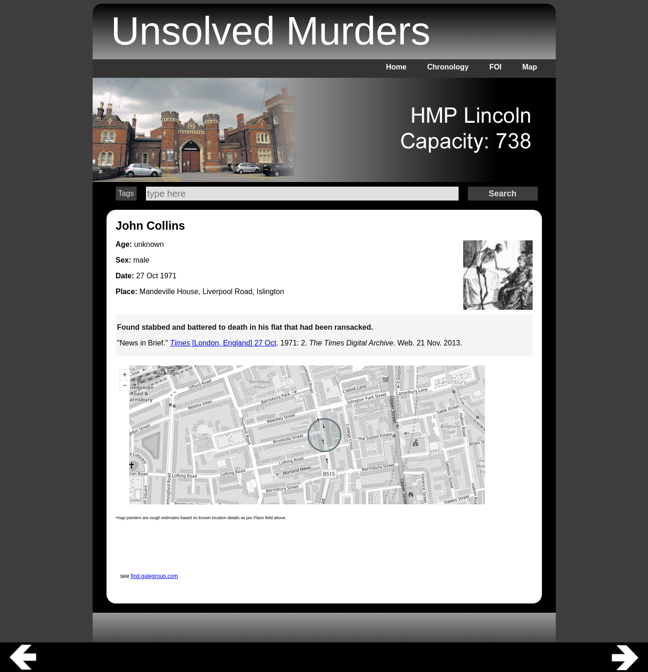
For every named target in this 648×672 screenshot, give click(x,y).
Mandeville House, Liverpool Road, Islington (211, 291)
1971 (168, 276)
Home (396, 67)
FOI (495, 67)
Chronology (448, 67)
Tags (126, 193)
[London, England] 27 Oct (223, 343)
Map (529, 67)
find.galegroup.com (154, 576)
